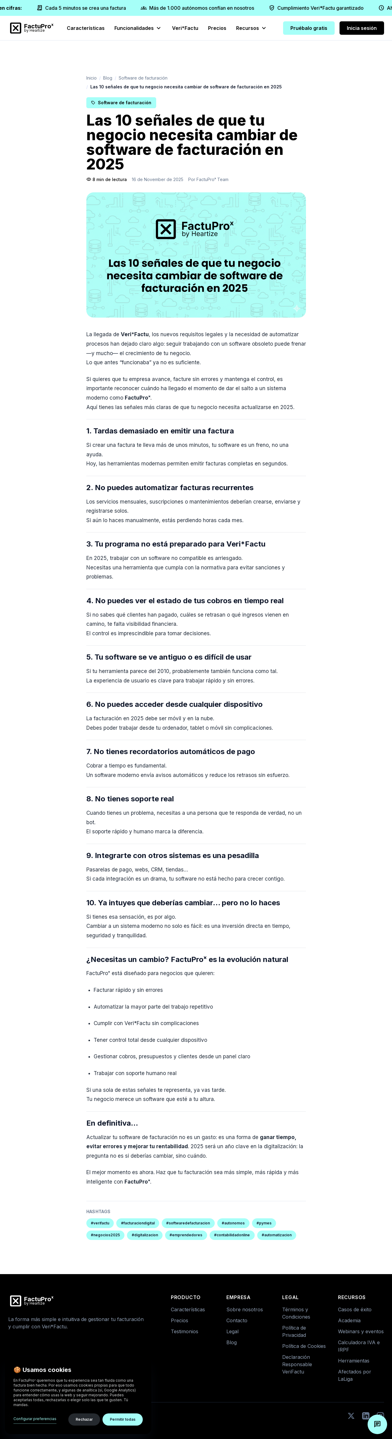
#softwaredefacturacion (188, 1223)
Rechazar (84, 1419)
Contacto (236, 1320)
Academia (349, 1320)
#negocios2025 (105, 1235)
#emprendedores (186, 1235)
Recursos (252, 28)
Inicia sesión (362, 28)
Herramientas (353, 1361)
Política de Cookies (304, 1346)
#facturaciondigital (138, 1223)
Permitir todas (122, 1419)
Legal (232, 1331)
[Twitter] (351, 1415)
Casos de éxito (355, 1309)
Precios (217, 28)
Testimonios (184, 1331)
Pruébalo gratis (308, 28)
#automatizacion (277, 1235)
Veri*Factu (185, 28)
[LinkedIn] (365, 1415)
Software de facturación (143, 77)
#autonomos (233, 1223)
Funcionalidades (138, 28)
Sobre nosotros (244, 1309)
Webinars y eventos (361, 1331)
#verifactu (100, 1223)
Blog (107, 77)
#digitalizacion (145, 1235)
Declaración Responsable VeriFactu (297, 1364)
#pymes (264, 1223)
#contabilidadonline (232, 1235)
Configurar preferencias (34, 1418)
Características (86, 28)
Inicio (91, 77)
